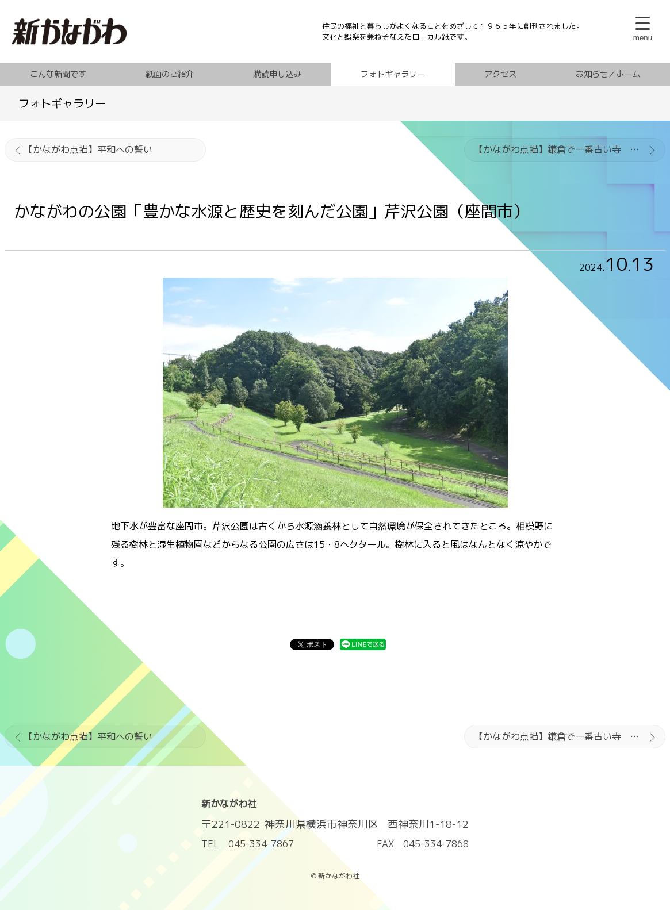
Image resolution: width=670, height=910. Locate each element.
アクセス (500, 74)
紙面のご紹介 (170, 74)
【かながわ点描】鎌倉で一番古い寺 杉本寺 (566, 149)
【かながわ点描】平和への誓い (88, 149)
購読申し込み (277, 74)
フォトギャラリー (393, 74)
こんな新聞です (58, 74)
